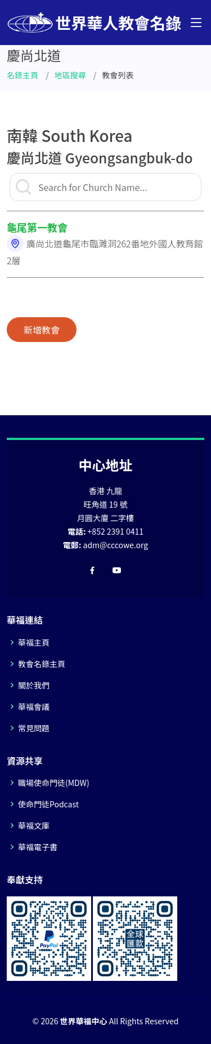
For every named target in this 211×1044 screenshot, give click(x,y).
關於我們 (34, 685)
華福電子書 (37, 847)
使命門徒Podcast (48, 804)
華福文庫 (34, 825)
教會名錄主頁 (41, 664)
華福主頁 (34, 642)
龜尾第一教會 (37, 227)
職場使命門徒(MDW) (53, 783)
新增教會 (42, 329)
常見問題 (34, 728)
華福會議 (34, 706)
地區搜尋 (70, 75)
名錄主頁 (22, 75)
